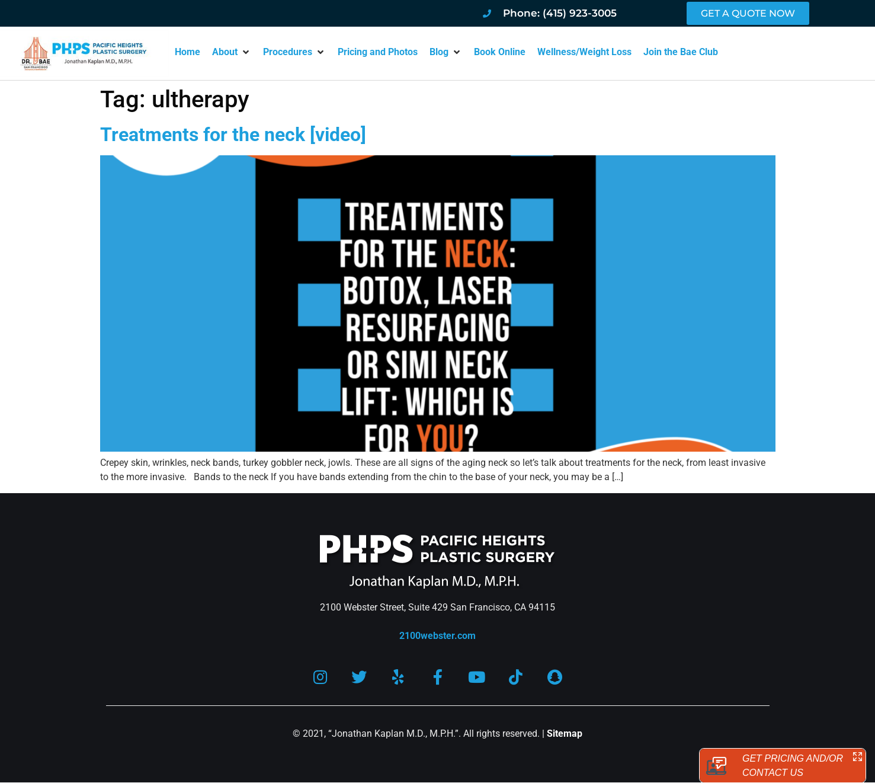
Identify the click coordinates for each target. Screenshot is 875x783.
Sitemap (564, 734)
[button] (231, 52)
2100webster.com (437, 635)
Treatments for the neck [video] (233, 134)
